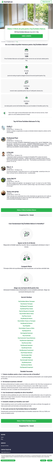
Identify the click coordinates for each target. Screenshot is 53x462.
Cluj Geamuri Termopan (26, 303)
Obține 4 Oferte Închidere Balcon (26, 210)
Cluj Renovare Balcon (26, 365)
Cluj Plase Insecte (26, 316)
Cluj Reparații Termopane (26, 306)
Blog (2, 439)
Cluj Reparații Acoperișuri (26, 367)
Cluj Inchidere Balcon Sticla (26, 313)
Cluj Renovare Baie (26, 343)
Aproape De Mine (4, 445)
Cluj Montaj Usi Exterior (26, 323)
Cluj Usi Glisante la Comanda (26, 311)
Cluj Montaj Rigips (26, 357)
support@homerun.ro (5, 452)
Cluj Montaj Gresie (26, 362)
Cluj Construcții (26, 335)
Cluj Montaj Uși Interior (26, 318)
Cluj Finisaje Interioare (26, 352)
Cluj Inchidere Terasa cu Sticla (26, 328)
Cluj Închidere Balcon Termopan (26, 301)
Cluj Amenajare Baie (26, 355)
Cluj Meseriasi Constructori (26, 350)
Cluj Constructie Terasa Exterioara (26, 338)
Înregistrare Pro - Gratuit (26, 215)
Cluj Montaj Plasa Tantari (26, 308)
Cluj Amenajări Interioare (26, 360)
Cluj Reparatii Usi (26, 330)
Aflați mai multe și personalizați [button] (8, 460)
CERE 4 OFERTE (26, 36)
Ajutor (2, 437)
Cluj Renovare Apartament (26, 340)
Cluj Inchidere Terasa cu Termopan (26, 321)
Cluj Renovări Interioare (26, 345)
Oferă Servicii (46, 2)
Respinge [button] (43, 460)
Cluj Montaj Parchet (26, 347)
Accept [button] (49, 460)
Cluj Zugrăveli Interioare (26, 333)
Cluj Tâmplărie (26, 325)
